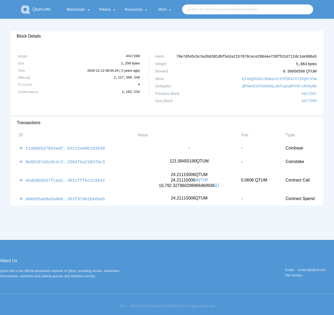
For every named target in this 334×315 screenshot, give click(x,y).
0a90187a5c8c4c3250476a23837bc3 (65, 159)
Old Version (293, 272)
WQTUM (201, 177)
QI (216, 183)
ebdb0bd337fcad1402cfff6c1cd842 (65, 177)
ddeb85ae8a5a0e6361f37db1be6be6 (65, 195)
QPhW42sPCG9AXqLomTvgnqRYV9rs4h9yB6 (279, 84)
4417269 (309, 99)
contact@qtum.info (312, 267)
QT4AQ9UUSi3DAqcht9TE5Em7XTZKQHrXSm (279, 77)
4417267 (309, 92)
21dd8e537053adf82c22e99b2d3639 (65, 146)
